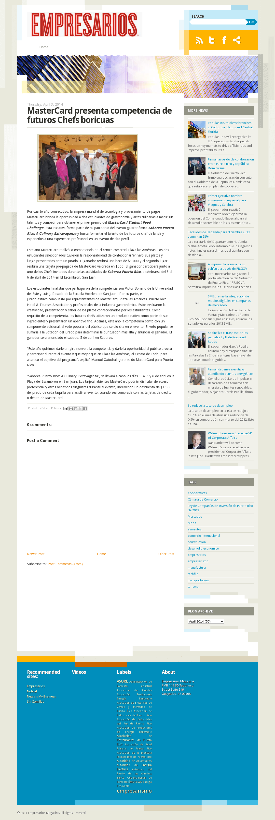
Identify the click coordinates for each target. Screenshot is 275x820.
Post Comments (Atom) (65, 564)
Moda (192, 523)
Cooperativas (197, 493)
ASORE (122, 681)
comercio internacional (204, 536)
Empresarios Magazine (43, 813)
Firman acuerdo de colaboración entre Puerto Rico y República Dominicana (231, 164)
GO (251, 22)
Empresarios (36, 686)
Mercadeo (195, 516)
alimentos (195, 529)
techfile (193, 574)
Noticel (32, 691)
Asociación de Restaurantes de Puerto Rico (134, 740)
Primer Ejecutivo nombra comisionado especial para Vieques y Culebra (227, 200)
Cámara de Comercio (203, 499)
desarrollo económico (203, 548)
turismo (193, 586)
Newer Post (35, 554)
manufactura (197, 567)
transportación (198, 580)
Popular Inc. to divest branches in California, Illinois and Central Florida (230, 127)
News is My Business (41, 696)
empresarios (197, 555)
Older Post (166, 554)
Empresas (135, 781)
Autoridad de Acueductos (134, 761)
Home (43, 47)
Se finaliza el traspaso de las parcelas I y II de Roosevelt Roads (228, 337)
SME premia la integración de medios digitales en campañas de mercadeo (229, 300)
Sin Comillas (35, 701)
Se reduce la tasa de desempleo (210, 405)
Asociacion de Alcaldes (134, 690)
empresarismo (198, 561)
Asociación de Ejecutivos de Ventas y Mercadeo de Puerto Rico (134, 706)
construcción (197, 542)
